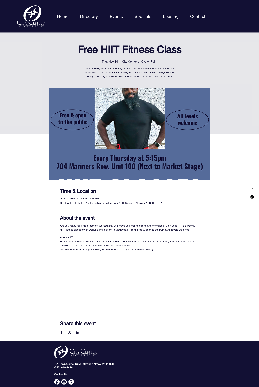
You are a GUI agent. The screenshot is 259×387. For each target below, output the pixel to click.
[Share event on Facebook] (61, 332)
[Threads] (71, 382)
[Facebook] (252, 190)
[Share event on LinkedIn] (77, 332)
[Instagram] (252, 197)
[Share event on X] (69, 332)
